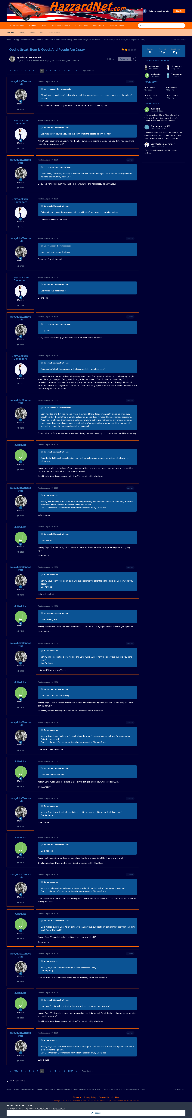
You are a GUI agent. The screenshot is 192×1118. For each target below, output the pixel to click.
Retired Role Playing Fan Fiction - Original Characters (57, 60)
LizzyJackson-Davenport (20, 122)
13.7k (20, 148)
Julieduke (20, 444)
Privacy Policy (90, 1097)
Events (32, 32)
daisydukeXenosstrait (31, 57)
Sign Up (179, 11)
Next (70, 71)
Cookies (115, 1097)
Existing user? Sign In (160, 11)
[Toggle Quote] (42, 89)
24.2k (20, 470)
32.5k (20, 109)
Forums (32, 26)
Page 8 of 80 (88, 71)
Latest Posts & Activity (60, 25)
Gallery (22, 32)
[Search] (152, 25)
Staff (42, 32)
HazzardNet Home (16, 25)
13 (64, 71)
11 (55, 71)
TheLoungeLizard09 (180, 74)
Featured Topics (81, 25)
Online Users (54, 32)
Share (110, 59)
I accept (96, 1113)
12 (59, 71)
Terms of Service (116, 25)
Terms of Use (42, 1108)
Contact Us (104, 1097)
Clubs (43, 25)
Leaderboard (98, 25)
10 (50, 71)
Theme (77, 1097)
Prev (16, 71)
